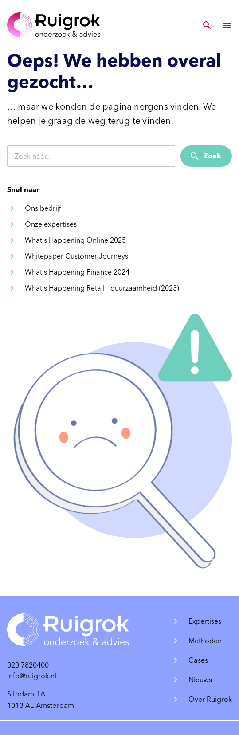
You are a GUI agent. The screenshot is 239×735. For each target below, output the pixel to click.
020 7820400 (28, 665)
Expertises (204, 621)
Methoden (205, 641)
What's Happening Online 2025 (75, 240)
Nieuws (200, 680)
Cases (198, 660)
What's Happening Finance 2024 (77, 272)
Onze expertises (51, 224)
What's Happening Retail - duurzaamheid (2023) (102, 288)
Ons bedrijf (43, 208)
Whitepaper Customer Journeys (76, 256)
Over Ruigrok (210, 699)
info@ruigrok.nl (31, 676)
